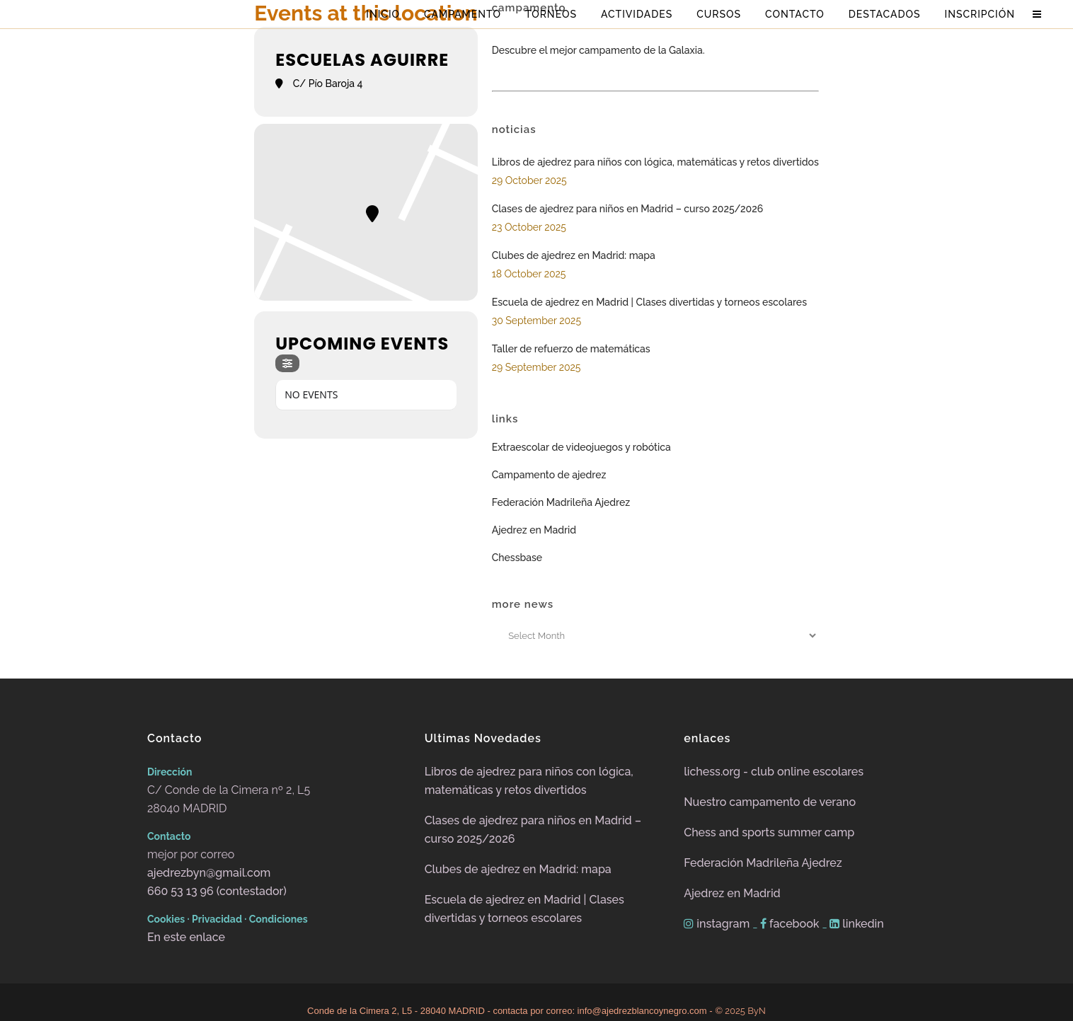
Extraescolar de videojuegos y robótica (581, 447)
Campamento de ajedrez (549, 474)
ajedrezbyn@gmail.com (208, 872)
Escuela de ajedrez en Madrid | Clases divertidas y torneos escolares (649, 302)
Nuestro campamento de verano (770, 802)
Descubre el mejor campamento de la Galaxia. (598, 50)
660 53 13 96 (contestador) (217, 891)
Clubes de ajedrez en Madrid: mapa (573, 255)
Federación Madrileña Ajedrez (561, 502)
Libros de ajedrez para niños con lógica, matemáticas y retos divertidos (655, 162)
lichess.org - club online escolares (773, 771)
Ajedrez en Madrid (534, 530)
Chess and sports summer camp (769, 832)
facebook (791, 923)
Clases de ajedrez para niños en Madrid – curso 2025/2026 (627, 208)
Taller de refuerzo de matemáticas (571, 348)
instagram (718, 923)
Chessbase (517, 557)
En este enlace (186, 937)
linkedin (857, 923)
